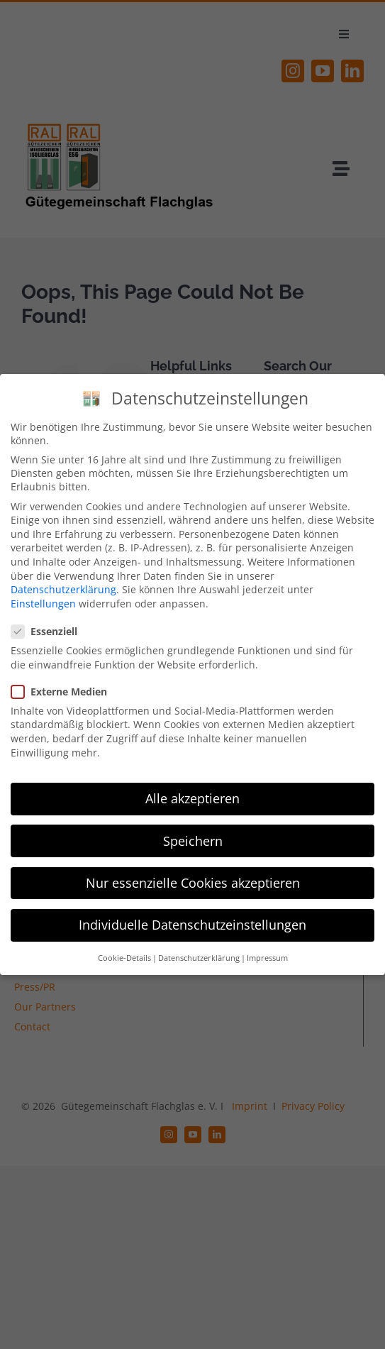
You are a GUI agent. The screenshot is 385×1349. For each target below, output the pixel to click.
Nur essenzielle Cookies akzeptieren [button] (193, 882)
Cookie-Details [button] (124, 958)
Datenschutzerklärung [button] (199, 958)
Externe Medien (65, 691)
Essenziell (50, 631)
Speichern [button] (193, 840)
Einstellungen (43, 603)
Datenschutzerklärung (63, 589)
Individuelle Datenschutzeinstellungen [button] (192, 923)
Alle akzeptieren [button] (192, 798)
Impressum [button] (267, 958)
